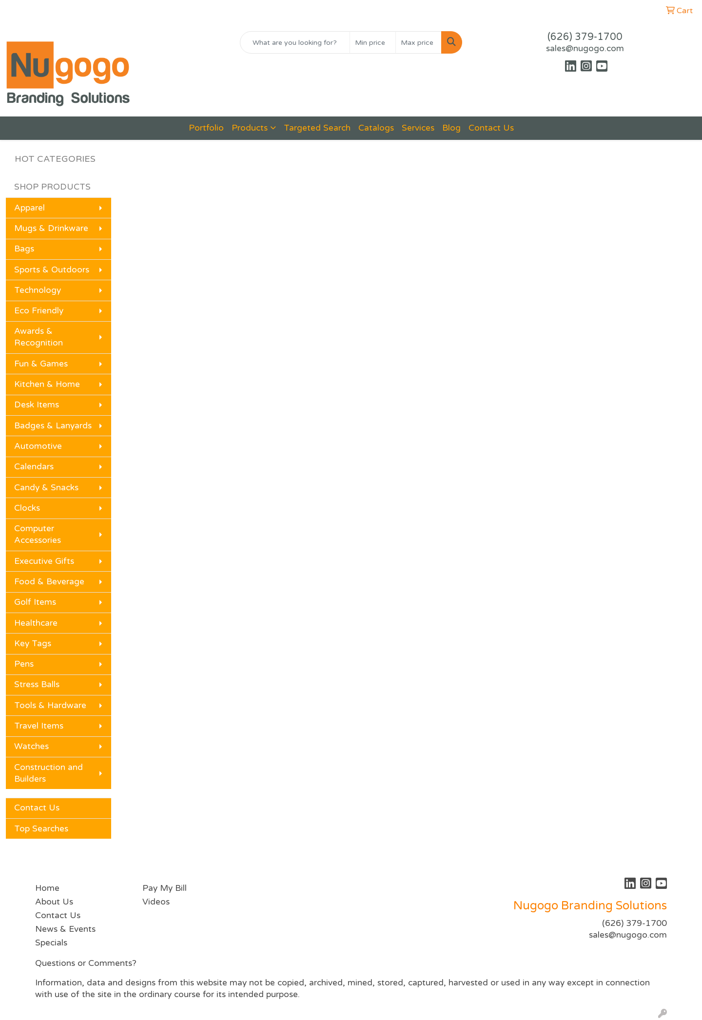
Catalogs (376, 128)
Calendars (34, 467)
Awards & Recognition (38, 337)
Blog (451, 128)
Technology (37, 290)
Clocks (27, 508)
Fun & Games (41, 364)
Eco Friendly (38, 311)
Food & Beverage (49, 582)
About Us (54, 902)
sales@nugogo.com (585, 48)
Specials (51, 943)
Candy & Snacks (46, 487)
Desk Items (36, 405)
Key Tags (32, 643)
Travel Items (38, 726)
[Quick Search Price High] (418, 42)
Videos (156, 902)
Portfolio (206, 128)
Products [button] (250, 128)
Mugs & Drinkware (51, 228)
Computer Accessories (37, 534)
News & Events (65, 929)
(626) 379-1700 (585, 37)
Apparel (29, 208)
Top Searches (41, 829)
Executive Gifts (44, 561)
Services (418, 128)
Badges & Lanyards (53, 426)
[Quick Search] (295, 42)
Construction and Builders (48, 773)
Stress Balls (36, 684)
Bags (24, 249)
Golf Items (35, 602)
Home (47, 888)
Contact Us (491, 128)
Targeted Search (317, 128)
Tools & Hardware (50, 705)
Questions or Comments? (85, 963)
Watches (31, 746)
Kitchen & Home (47, 384)
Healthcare (36, 623)
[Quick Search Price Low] (373, 42)
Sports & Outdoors (51, 270)
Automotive (38, 446)
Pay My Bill (164, 888)
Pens (24, 664)
